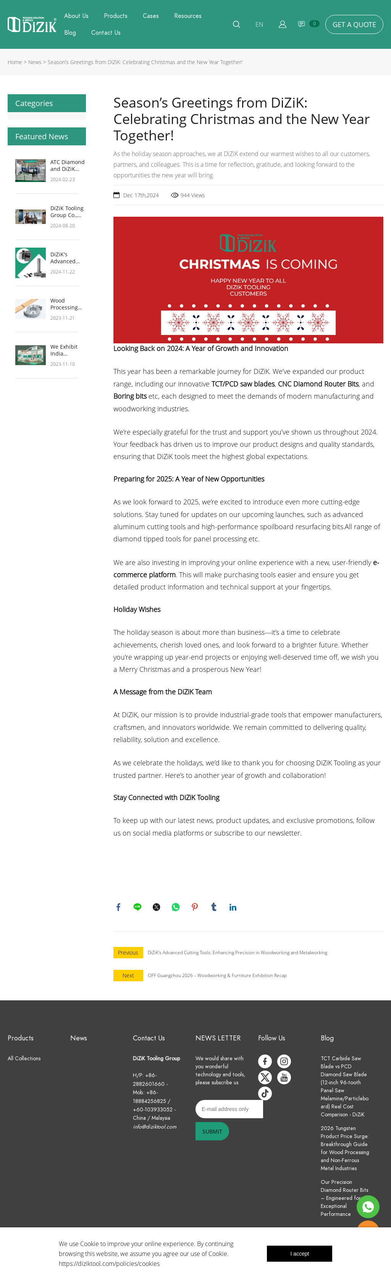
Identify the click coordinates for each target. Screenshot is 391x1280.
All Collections (24, 1059)
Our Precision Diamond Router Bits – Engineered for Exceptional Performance (344, 1199)
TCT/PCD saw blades (243, 383)
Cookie (89, 1244)
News (35, 62)
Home (15, 62)
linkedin (233, 907)
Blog (70, 33)
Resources (188, 16)
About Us (76, 16)
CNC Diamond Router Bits (318, 383)
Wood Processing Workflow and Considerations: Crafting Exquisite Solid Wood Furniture (70, 304)
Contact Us (106, 33)
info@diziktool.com (154, 1128)
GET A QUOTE (354, 24)
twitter (157, 907)
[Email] (229, 1110)
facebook (119, 907)
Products (116, 16)
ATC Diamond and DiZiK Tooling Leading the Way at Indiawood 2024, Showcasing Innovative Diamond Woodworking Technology (67, 165)
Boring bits (130, 396)
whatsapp (176, 907)
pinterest (195, 907)
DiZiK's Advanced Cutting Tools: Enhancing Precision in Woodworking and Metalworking (67, 258)
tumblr (214, 907)
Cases (151, 16)
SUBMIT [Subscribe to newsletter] (212, 1132)
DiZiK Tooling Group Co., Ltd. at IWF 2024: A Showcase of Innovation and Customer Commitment (67, 212)
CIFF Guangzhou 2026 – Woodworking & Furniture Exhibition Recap (217, 976)
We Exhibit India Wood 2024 (64, 350)
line (138, 907)
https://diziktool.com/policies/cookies (109, 1263)
